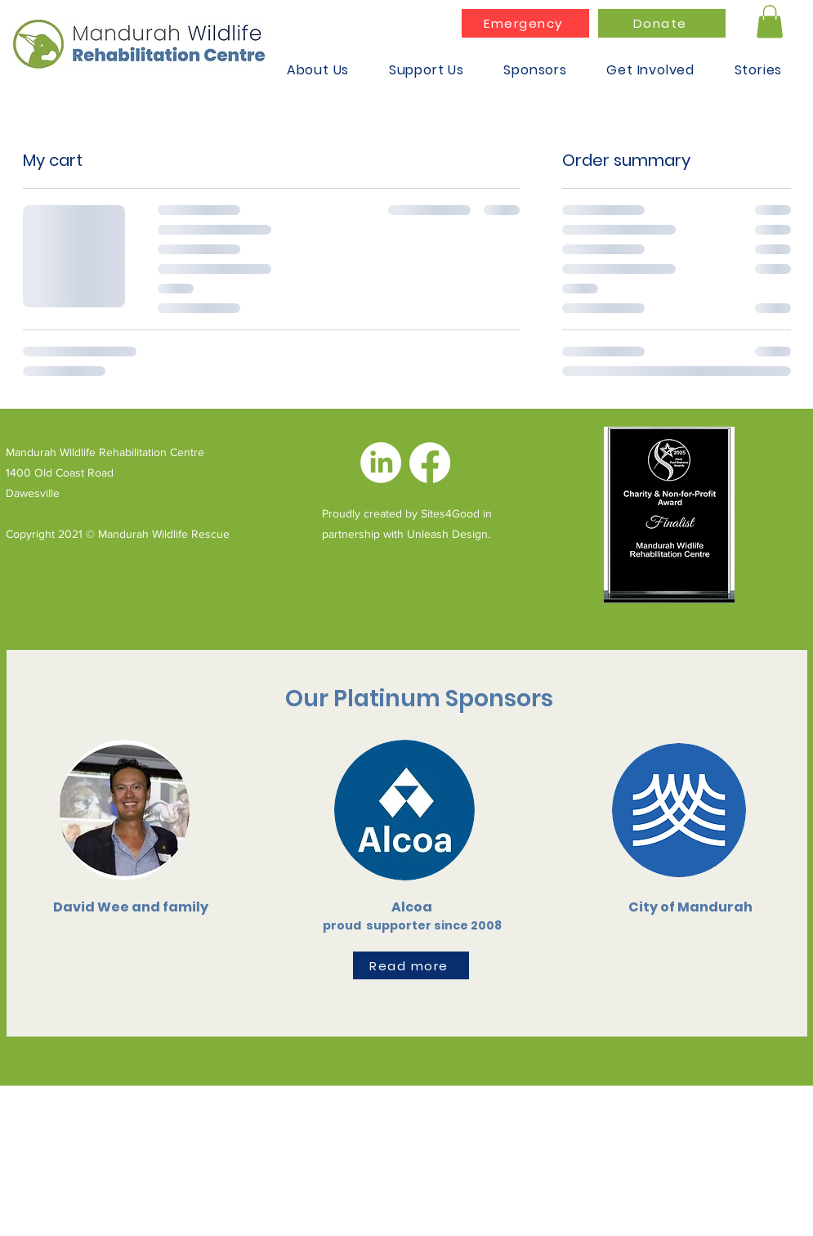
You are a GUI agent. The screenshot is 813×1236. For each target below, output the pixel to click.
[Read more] (411, 965)
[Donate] (662, 23)
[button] (770, 21)
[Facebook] (429, 462)
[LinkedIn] (380, 462)
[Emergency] (525, 23)
